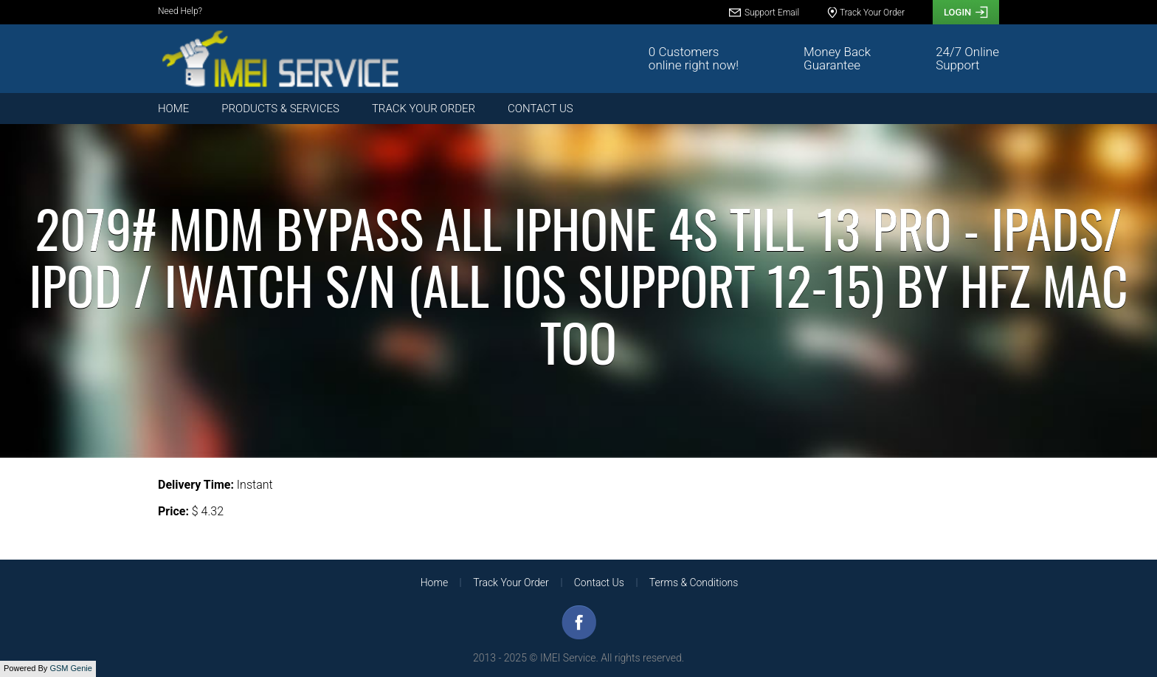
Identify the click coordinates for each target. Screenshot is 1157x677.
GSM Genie (70, 668)
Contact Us (540, 108)
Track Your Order (423, 108)
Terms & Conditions (693, 582)
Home (173, 108)
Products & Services (280, 108)
